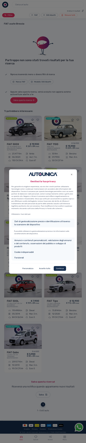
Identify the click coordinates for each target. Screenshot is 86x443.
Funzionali (19, 257)
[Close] (71, 174)
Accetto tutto (44, 268)
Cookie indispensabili (24, 252)
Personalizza (27, 268)
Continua (60, 268)
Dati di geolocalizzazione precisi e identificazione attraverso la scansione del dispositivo (42, 223)
